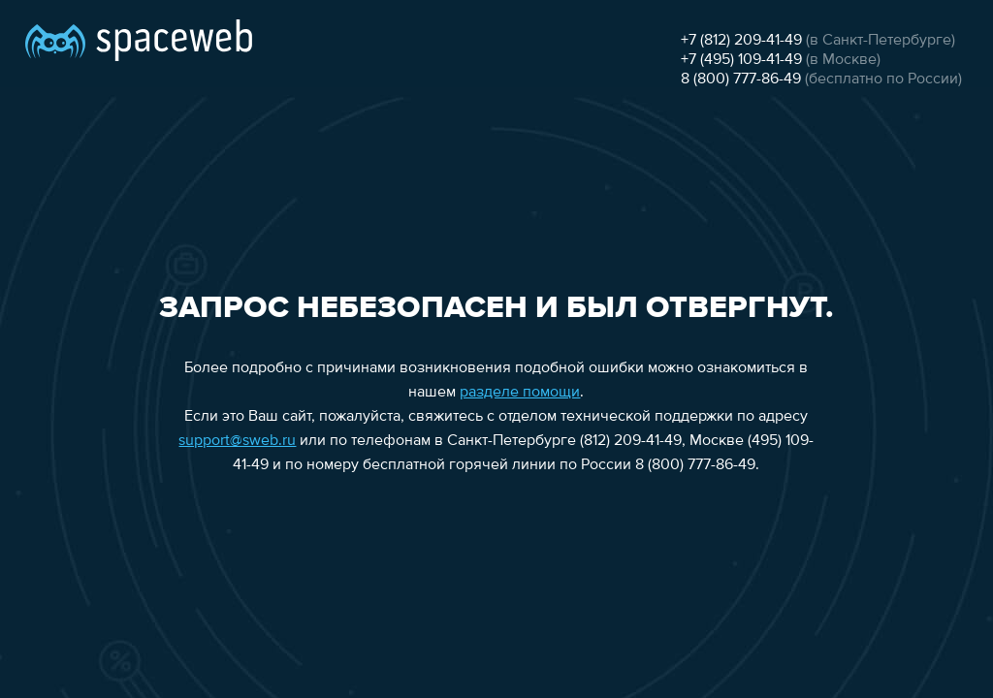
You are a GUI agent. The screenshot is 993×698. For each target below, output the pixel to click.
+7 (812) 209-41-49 (741, 40)
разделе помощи (520, 392)
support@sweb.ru (237, 441)
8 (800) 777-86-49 (741, 79)
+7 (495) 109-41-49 (741, 60)
